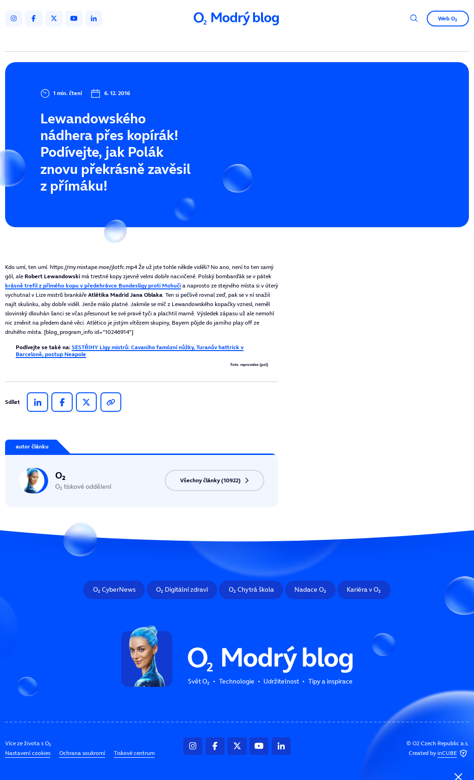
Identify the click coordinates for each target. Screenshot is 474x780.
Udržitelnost (252, 41)
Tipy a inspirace (309, 41)
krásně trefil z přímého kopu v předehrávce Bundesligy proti (93, 285)
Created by (439, 753)
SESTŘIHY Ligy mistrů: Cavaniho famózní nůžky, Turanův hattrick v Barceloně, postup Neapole (129, 350)
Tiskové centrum (134, 752)
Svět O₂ (153, 41)
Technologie (199, 41)
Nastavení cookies (27, 752)
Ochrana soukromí (82, 752)
